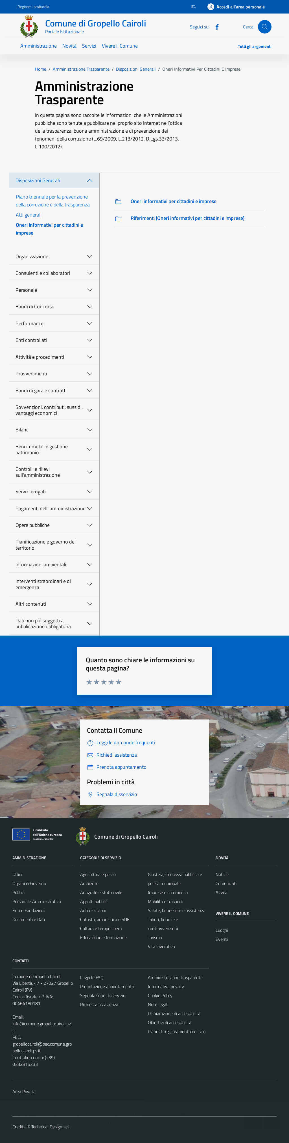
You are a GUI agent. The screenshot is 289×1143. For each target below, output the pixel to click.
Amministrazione (38, 46)
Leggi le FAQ (92, 977)
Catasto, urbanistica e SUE (105, 919)
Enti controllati (31, 340)
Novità (69, 46)
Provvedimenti (31, 373)
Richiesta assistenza (99, 1004)
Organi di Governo (29, 883)
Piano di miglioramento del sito (176, 1031)
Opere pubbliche (33, 525)
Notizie (222, 874)
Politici (18, 892)
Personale (26, 290)
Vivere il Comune (120, 46)
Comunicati (226, 883)
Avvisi (221, 892)
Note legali (158, 1004)
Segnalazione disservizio (102, 995)
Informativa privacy (166, 986)
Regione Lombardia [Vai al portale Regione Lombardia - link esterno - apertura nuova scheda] (33, 7)
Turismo (155, 937)
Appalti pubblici (94, 901)
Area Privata (24, 1091)
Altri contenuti (31, 604)
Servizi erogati (31, 491)
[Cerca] (265, 27)
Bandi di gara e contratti (41, 390)
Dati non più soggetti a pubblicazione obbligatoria (43, 623)
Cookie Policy (160, 995)
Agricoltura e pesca (98, 874)
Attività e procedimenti (40, 357)
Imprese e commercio (168, 892)
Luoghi (222, 930)
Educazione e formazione (103, 937)
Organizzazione (32, 256)
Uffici (17, 874)
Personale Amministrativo (36, 901)
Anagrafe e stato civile (101, 892)
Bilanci (23, 429)
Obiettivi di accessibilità (169, 1022)
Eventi (222, 939)
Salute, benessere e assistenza (176, 910)
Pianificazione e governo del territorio (46, 545)
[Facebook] (214, 26)
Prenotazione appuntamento (107, 986)
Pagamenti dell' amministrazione (51, 508)
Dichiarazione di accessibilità (174, 1013)
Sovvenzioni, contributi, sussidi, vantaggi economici (49, 410)
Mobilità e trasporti (165, 901)
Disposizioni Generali (38, 180)
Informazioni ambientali (41, 564)
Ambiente (89, 883)
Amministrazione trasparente (175, 977)
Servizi (89, 46)
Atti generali (28, 215)
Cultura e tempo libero (101, 928)
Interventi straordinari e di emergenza (43, 584)
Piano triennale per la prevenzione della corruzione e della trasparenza (53, 200)
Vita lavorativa (161, 946)
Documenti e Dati (28, 919)
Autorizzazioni (93, 910)
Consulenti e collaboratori (43, 273)
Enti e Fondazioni (28, 910)
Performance (29, 323)
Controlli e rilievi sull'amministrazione (38, 472)
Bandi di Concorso (35, 306)
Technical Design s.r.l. (50, 1126)
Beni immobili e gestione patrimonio (42, 449)
